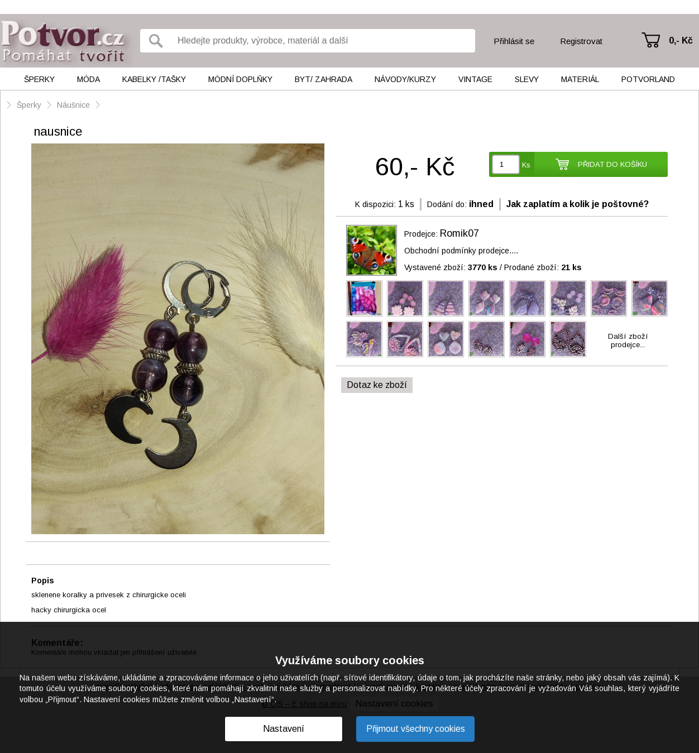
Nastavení (283, 728)
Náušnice (73, 104)
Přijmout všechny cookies (415, 728)
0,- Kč (681, 40)
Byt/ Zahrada (323, 79)
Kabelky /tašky (154, 79)
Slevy (527, 79)
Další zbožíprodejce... (628, 340)
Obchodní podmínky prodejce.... (461, 250)
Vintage (475, 79)
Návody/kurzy (405, 79)
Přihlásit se (514, 41)
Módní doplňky (240, 79)
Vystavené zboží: (450, 267)
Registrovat (581, 41)
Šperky (39, 79)
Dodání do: (447, 204)
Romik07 (459, 233)
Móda (88, 79)
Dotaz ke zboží (377, 385)
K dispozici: (375, 204)
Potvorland (648, 79)
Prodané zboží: (543, 267)
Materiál (580, 79)
